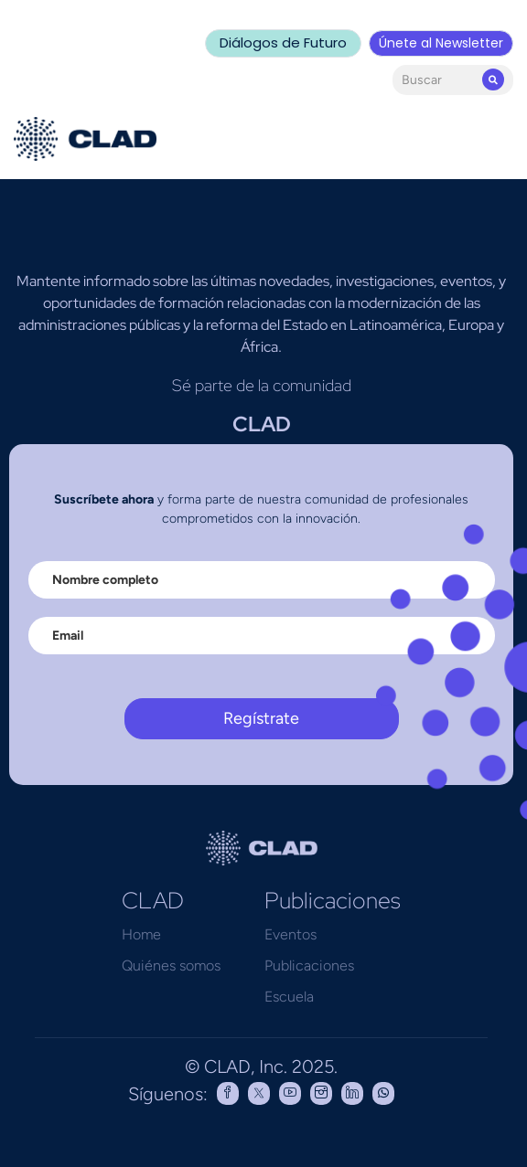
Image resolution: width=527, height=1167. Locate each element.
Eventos (290, 934)
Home (141, 934)
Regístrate (261, 718)
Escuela (289, 996)
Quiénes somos (171, 965)
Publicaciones (309, 965)
